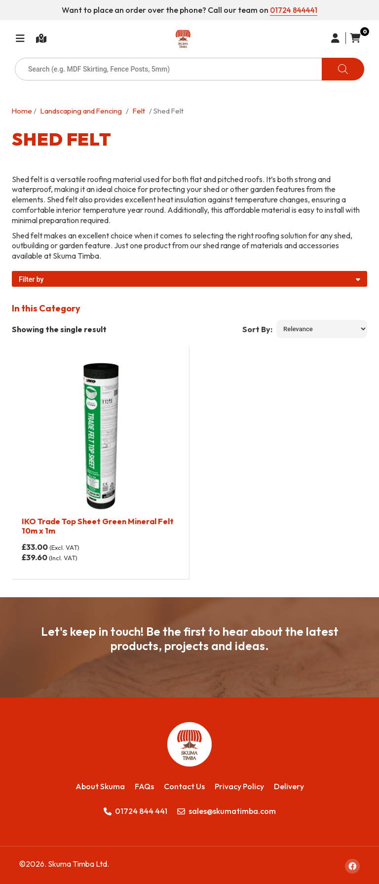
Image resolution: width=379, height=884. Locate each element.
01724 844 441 (135, 809)
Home (22, 109)
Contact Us (184, 784)
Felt (139, 109)
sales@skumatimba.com (226, 809)
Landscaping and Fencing (81, 109)
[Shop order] (321, 327)
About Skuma (100, 784)
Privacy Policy (239, 784)
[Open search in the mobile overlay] (189, 67)
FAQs (144, 784)
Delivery (289, 784)
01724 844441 (293, 10)
